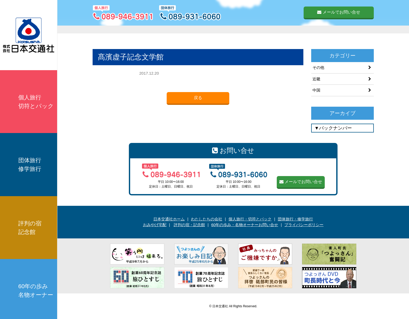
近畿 (316, 79)
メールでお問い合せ (338, 12)
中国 (316, 90)
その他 (318, 67)
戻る (198, 97)
